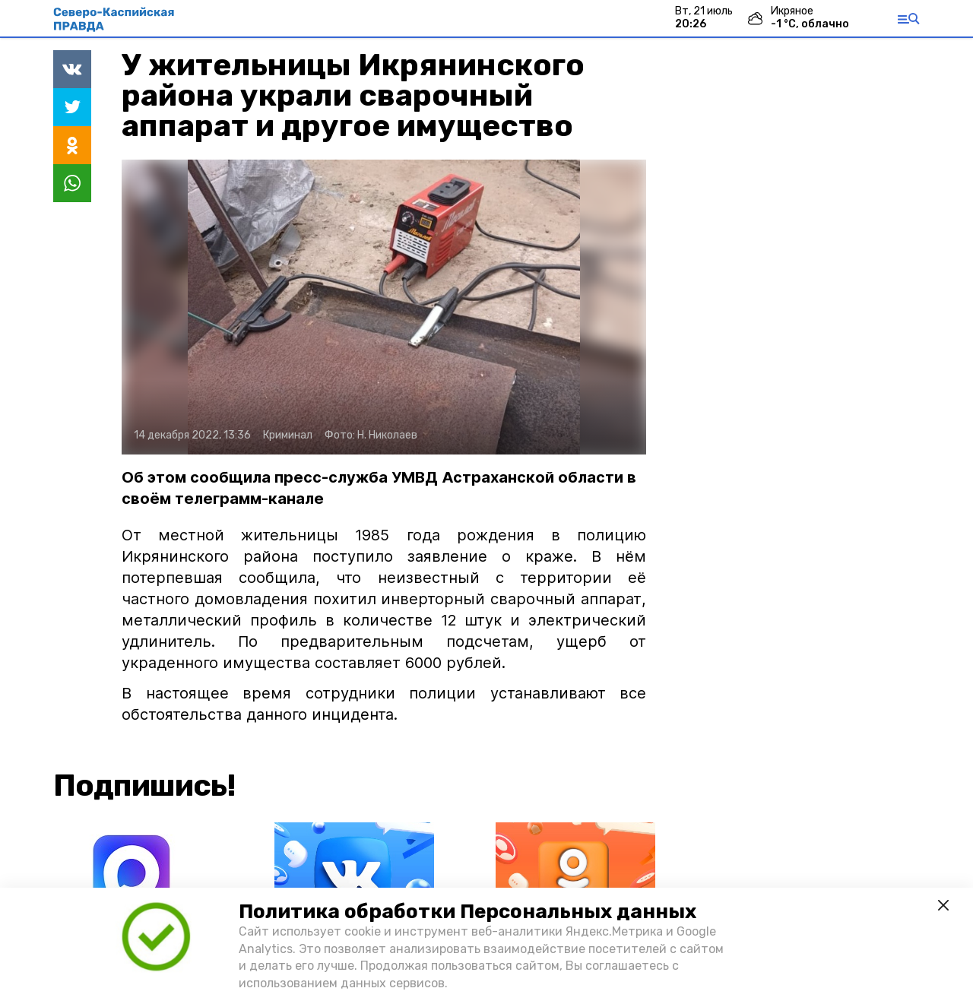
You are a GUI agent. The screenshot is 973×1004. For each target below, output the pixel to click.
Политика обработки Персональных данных (467, 911)
